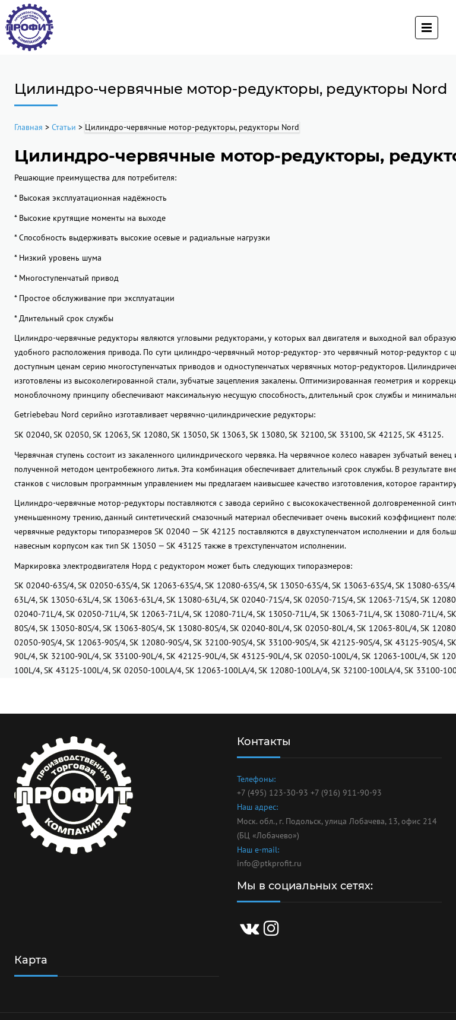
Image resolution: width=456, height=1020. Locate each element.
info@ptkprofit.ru (269, 863)
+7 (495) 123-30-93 (272, 792)
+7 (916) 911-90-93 (346, 792)
